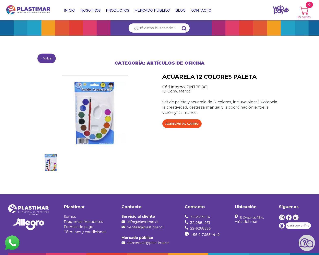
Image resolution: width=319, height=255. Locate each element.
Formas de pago (78, 226)
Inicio (69, 10)
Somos (70, 216)
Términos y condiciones (85, 232)
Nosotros (90, 10)
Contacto (201, 10)
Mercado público (152, 10)
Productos (117, 10)
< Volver (46, 58)
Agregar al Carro (182, 123)
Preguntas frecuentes (83, 221)
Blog (180, 10)
